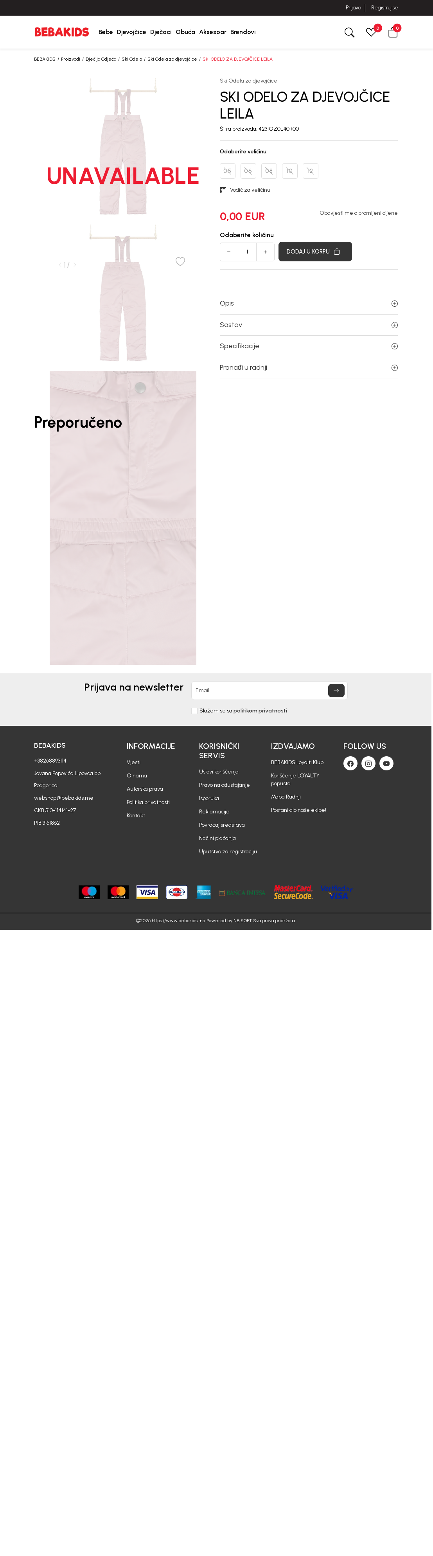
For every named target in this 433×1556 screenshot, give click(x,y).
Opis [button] (309, 303)
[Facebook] (350, 763)
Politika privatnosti (148, 802)
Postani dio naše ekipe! (298, 810)
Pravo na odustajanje (224, 785)
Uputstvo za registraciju (228, 851)
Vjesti (133, 762)
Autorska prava (145, 789)
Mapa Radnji (286, 796)
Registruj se (384, 8)
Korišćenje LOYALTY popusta (295, 779)
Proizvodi (70, 59)
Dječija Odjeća (101, 59)
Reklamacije (214, 811)
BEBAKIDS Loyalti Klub (297, 762)
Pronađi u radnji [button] (309, 367)
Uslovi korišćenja (219, 771)
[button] (393, 32)
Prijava (353, 8)
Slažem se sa (243, 711)
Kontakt (136, 815)
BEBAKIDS (45, 59)
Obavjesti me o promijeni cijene (359, 213)
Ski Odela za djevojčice (172, 59)
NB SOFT (243, 920)
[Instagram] (368, 763)
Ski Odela (132, 59)
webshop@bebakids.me (63, 798)
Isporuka (209, 798)
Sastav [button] (309, 324)
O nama (137, 775)
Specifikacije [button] (309, 346)
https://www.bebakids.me (178, 920)
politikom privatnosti (260, 710)
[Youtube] (386, 763)
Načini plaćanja (217, 838)
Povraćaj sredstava (222, 825)
